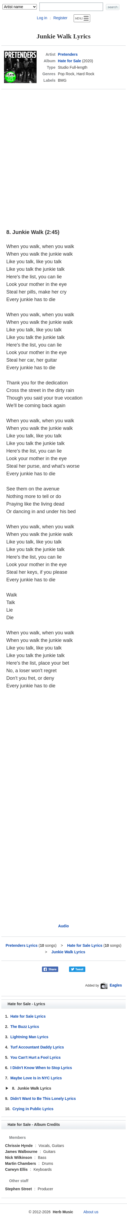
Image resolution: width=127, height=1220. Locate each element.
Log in (42, 18)
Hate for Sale (69, 61)
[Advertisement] (63, 156)
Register (60, 18)
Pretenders (68, 54)
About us (90, 1212)
